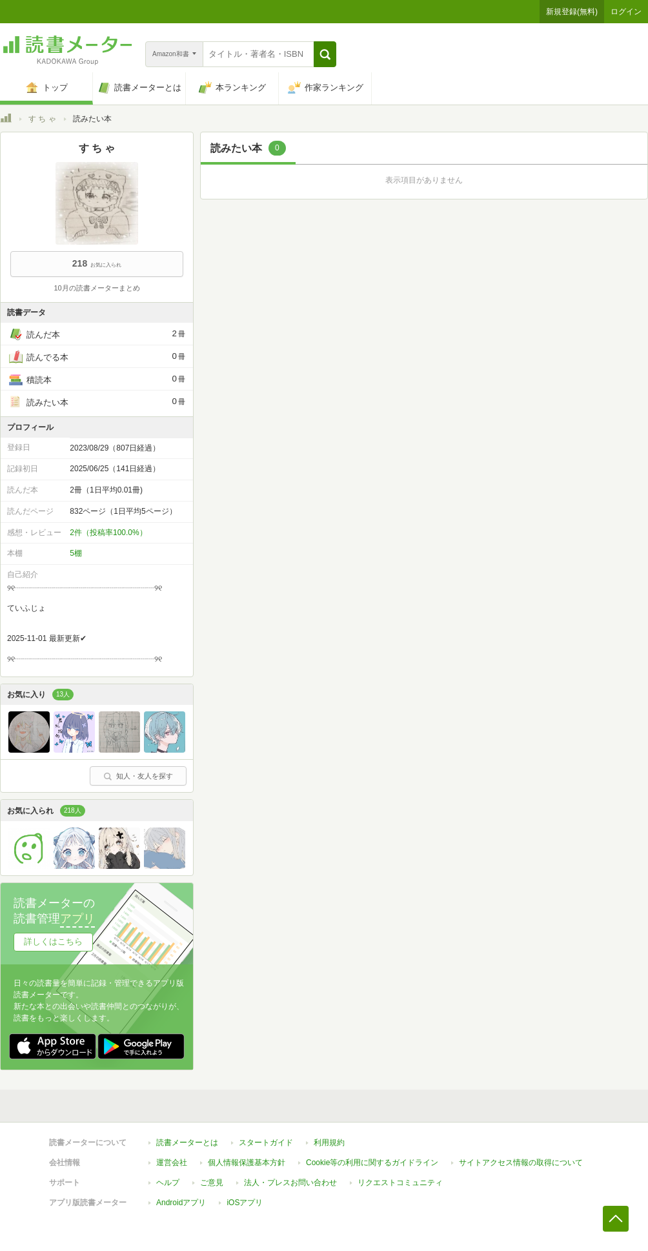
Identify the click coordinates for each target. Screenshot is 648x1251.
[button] (325, 54)
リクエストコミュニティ (400, 1182)
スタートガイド (266, 1142)
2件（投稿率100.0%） (108, 532)
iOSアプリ (245, 1202)
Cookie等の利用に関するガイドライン (372, 1162)
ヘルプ (167, 1182)
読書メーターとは (187, 1142)
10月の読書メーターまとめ (96, 288)
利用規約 (329, 1142)
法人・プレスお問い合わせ (290, 1182)
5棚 (76, 553)
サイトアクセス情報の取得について (521, 1162)
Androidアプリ (181, 1202)
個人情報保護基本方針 (246, 1162)
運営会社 (171, 1162)
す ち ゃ (42, 118)
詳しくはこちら (53, 941)
